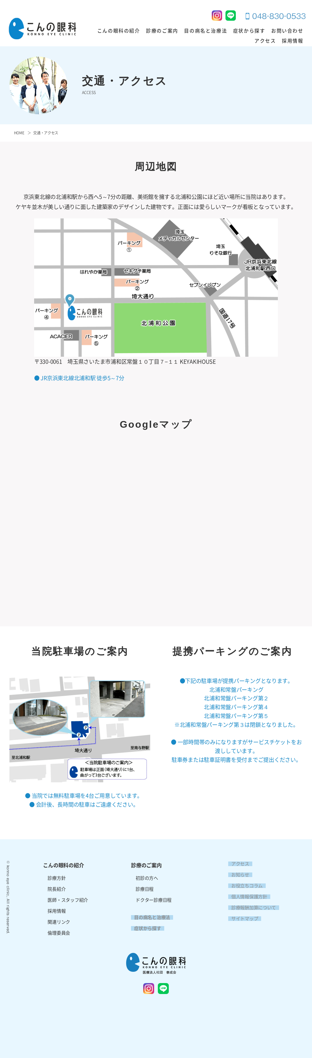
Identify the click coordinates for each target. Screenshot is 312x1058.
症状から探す (230, 31)
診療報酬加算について (250, 907)
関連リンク (59, 922)
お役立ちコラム (244, 885)
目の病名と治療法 (191, 31)
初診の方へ (147, 878)
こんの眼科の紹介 (114, 31)
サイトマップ (241, 918)
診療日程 (145, 889)
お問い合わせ (264, 31)
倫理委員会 (59, 933)
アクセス (294, 31)
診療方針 (57, 878)
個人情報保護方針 (246, 896)
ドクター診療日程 (154, 900)
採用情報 (294, 41)
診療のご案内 (153, 31)
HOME (19, 133)
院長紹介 (57, 889)
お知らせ (237, 874)
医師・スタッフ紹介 (68, 900)
